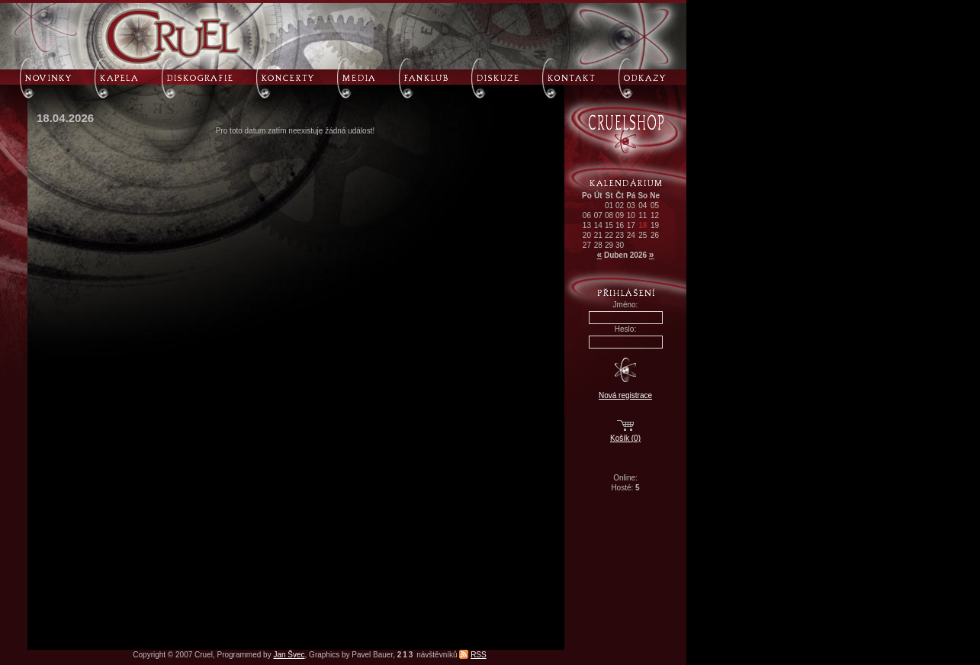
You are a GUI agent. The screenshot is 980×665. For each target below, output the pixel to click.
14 (598, 225)
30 (619, 245)
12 (655, 215)
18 (642, 225)
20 (587, 235)
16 (619, 225)
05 (655, 205)
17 (631, 225)
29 (609, 245)
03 (631, 205)
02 (619, 205)
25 (642, 235)
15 (609, 225)
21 (598, 235)
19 (655, 225)
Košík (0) (625, 438)
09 (619, 215)
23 (619, 235)
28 (598, 245)
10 (631, 215)
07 (598, 215)
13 (587, 225)
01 (609, 205)
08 (609, 215)
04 (642, 205)
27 (587, 245)
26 (655, 235)
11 (642, 215)
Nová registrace (625, 395)
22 (609, 235)
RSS (479, 655)
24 (631, 235)
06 (587, 215)
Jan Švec (288, 655)
